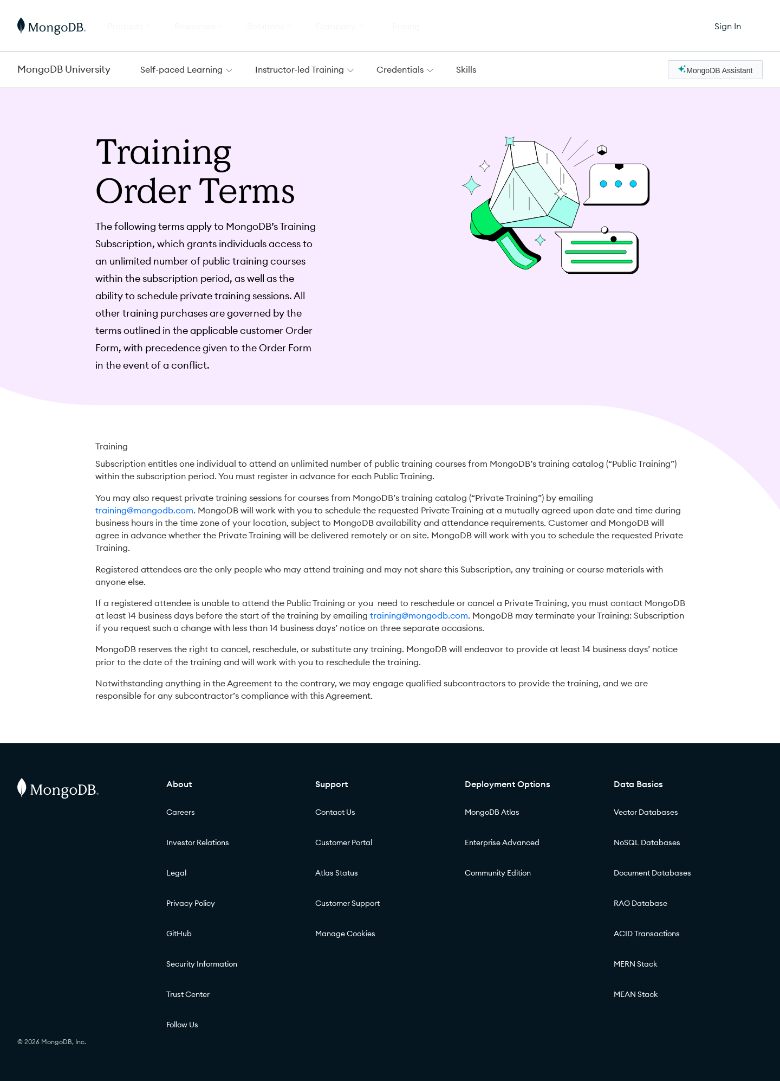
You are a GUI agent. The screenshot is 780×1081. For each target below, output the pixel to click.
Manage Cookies (345, 933)
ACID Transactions (647, 933)
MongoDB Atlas (492, 812)
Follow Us (182, 1024)
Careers (180, 812)
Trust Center (188, 994)
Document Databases (652, 873)
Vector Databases (646, 812)
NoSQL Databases (647, 842)
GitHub (179, 933)
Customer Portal (343, 842)
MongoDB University (63, 69)
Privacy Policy (190, 903)
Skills (466, 69)
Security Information (201, 964)
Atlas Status (336, 873)
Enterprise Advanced (502, 842)
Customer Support (347, 903)
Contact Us (335, 812)
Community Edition (498, 873)
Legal (176, 873)
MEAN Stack (636, 994)
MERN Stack (636, 964)
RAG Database (640, 903)
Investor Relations (197, 842)
